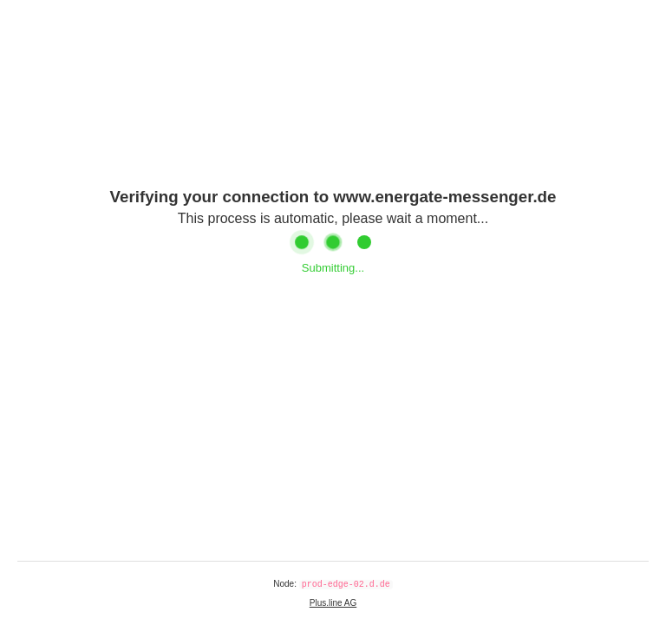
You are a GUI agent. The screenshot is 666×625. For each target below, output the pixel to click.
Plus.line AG (333, 603)
